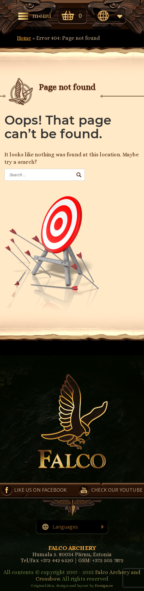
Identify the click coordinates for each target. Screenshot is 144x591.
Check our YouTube (117, 490)
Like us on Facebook (40, 490)
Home (24, 38)
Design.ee (104, 585)
